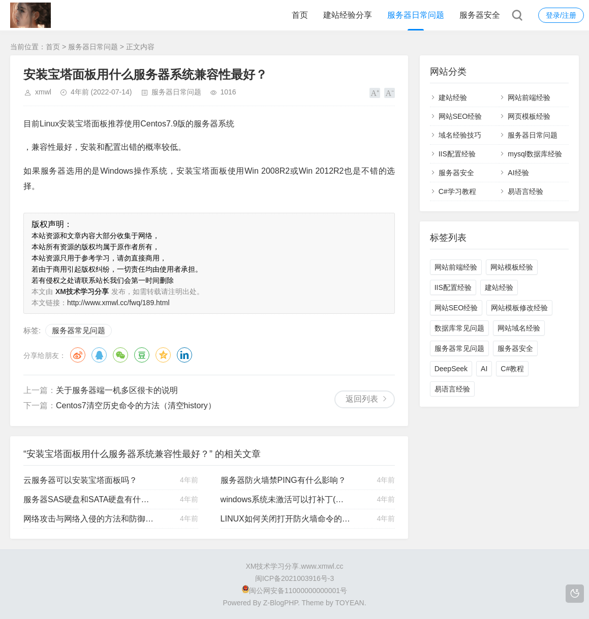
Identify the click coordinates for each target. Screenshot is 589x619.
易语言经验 (525, 191)
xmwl (43, 92)
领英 (184, 355)
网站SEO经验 (460, 116)
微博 (77, 355)
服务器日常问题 (415, 15)
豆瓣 (141, 355)
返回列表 (362, 399)
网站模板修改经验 (519, 308)
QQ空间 (163, 355)
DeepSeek (451, 369)
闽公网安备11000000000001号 (294, 591)
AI (484, 369)
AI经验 (518, 173)
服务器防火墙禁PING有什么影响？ (283, 480)
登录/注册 (561, 15)
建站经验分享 (347, 15)
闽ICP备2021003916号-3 (294, 578)
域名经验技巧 (460, 135)
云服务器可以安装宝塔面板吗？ (80, 480)
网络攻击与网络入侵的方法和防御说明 (88, 518)
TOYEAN (349, 603)
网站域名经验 (519, 328)
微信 (120, 355)
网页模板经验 (529, 116)
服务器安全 (479, 15)
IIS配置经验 (457, 154)
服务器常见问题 (78, 330)
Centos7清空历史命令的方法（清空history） (136, 405)
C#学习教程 (457, 191)
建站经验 (453, 97)
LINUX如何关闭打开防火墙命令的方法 (286, 518)
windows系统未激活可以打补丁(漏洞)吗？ (286, 499)
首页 (300, 15)
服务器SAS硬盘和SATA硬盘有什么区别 (88, 499)
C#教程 (512, 369)
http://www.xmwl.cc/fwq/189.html (118, 303)
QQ (99, 355)
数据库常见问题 (459, 328)
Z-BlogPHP (280, 603)
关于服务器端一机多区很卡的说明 (117, 390)
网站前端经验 (529, 97)
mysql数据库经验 (535, 154)
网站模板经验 (511, 267)
